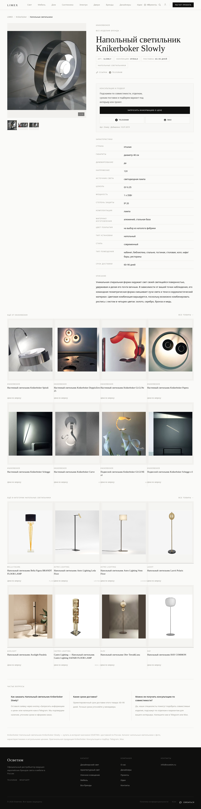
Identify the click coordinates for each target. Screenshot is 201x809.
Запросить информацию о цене (145, 110)
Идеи (139, 4)
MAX (168, 120)
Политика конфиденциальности (154, 801)
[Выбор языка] (148, 5)
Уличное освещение (90, 775)
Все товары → (186, 317)
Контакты (125, 785)
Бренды (110, 4)
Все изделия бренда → (109, 30)
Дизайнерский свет (89, 764)
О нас (123, 764)
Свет (29, 4)
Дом (54, 4)
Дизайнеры (125, 4)
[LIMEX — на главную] (12, 4)
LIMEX (10, 17)
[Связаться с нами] (186, 802)
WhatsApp (25, 780)
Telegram (115, 72)
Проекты (152, 4)
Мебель (42, 4)
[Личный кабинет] (165, 4)
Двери (97, 4)
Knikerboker (21, 17)
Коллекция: (127, 59)
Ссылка (101, 72)
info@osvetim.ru (168, 764)
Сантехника (67, 4)
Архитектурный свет (90, 769)
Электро (83, 4)
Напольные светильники (112, 65)
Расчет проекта (183, 5)
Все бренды (86, 785)
